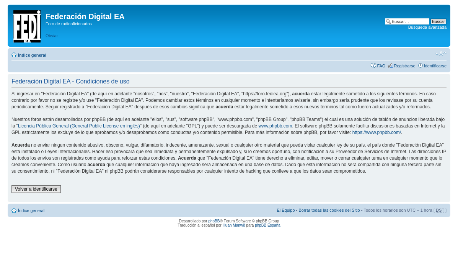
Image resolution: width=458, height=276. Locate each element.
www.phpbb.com (275, 126)
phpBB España (267, 225)
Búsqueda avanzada (427, 27)
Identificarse (435, 66)
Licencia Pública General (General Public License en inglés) (79, 126)
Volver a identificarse (36, 189)
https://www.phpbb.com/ (376, 132)
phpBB (214, 221)
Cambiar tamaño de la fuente (441, 53)
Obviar (52, 35)
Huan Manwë (234, 225)
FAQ (381, 66)
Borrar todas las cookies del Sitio (329, 210)
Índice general (32, 55)
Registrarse (404, 66)
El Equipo (286, 210)
